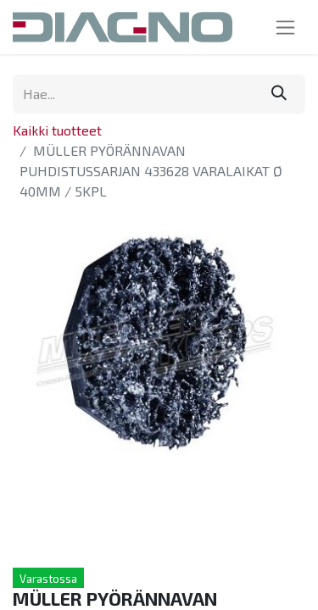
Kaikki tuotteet (57, 130)
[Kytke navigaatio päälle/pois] (285, 27)
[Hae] (279, 94)
